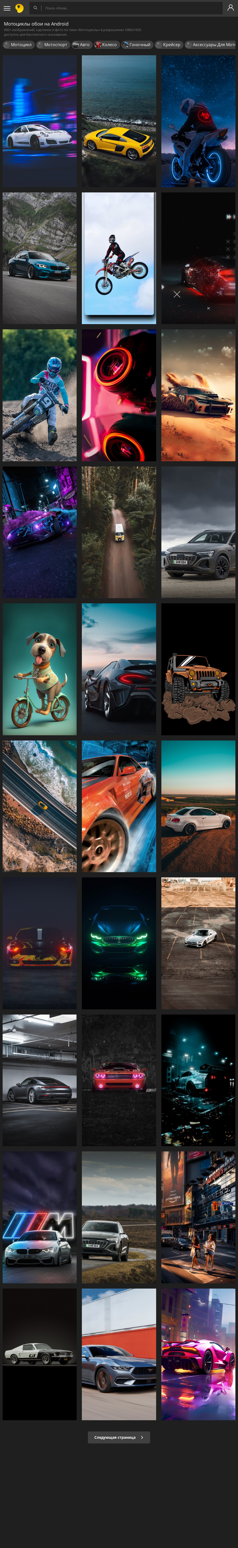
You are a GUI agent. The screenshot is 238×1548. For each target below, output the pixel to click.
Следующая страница (119, 1437)
